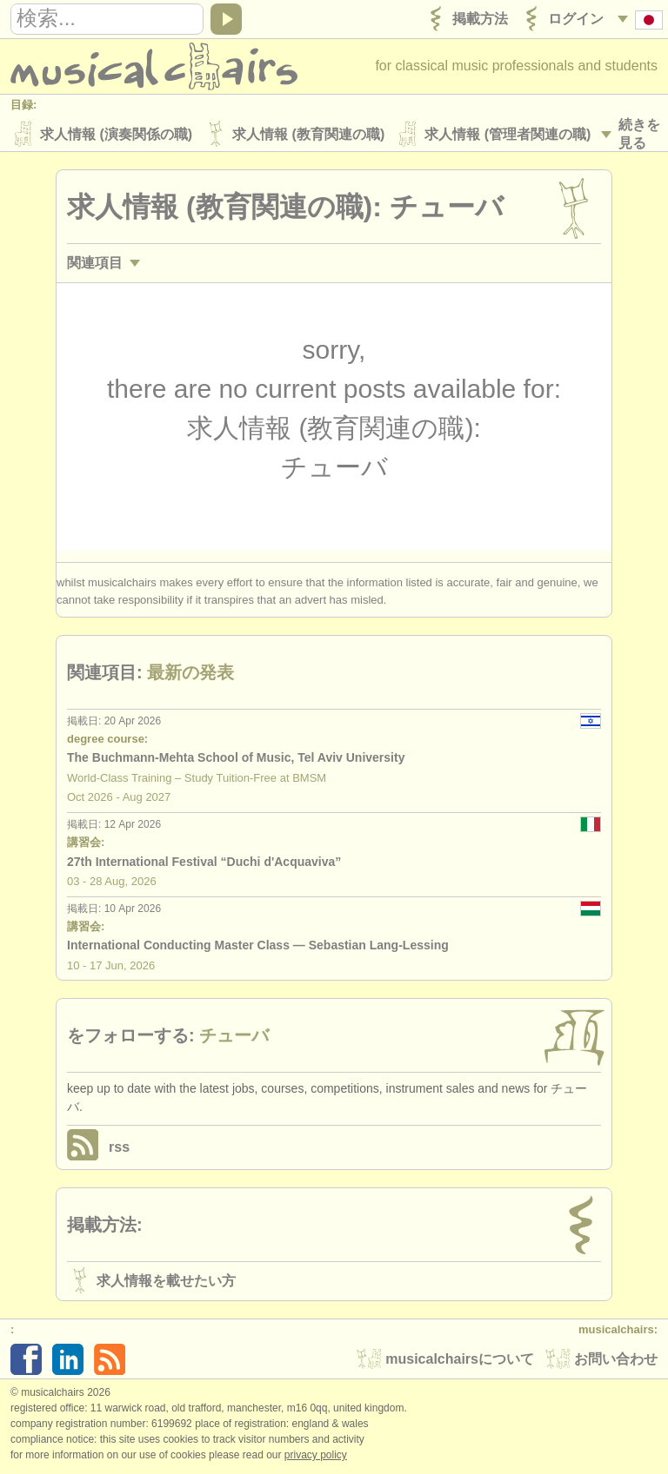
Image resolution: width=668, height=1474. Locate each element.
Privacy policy (315, 1456)
